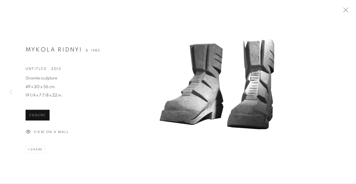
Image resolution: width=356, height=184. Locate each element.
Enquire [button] (37, 116)
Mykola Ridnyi (54, 51)
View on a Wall (47, 133)
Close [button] (344, 11)
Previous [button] (11, 92)
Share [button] (36, 150)
